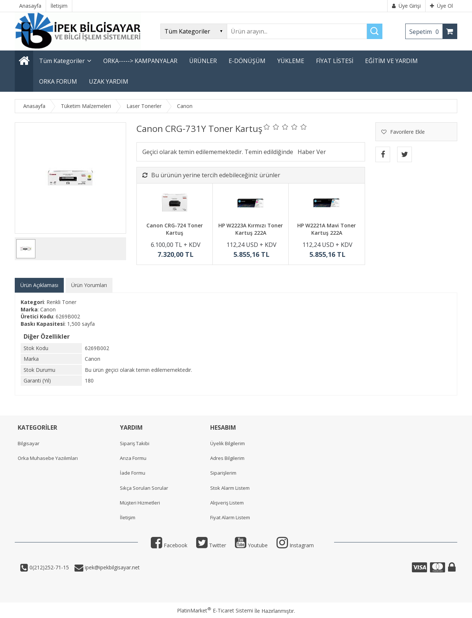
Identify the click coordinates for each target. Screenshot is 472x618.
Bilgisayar (28, 443)
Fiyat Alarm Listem (230, 517)
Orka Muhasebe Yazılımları (48, 458)
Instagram (295, 545)
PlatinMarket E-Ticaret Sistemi (215, 610)
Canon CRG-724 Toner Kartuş (174, 229)
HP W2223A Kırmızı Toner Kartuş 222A (250, 229)
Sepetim (425, 32)
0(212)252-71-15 (48, 567)
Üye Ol (441, 5)
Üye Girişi (406, 5)
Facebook (169, 545)
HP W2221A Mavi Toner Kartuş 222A (326, 229)
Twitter (211, 545)
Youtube (251, 545)
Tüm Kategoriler (62, 61)
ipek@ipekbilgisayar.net (111, 567)
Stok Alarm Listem (230, 488)
